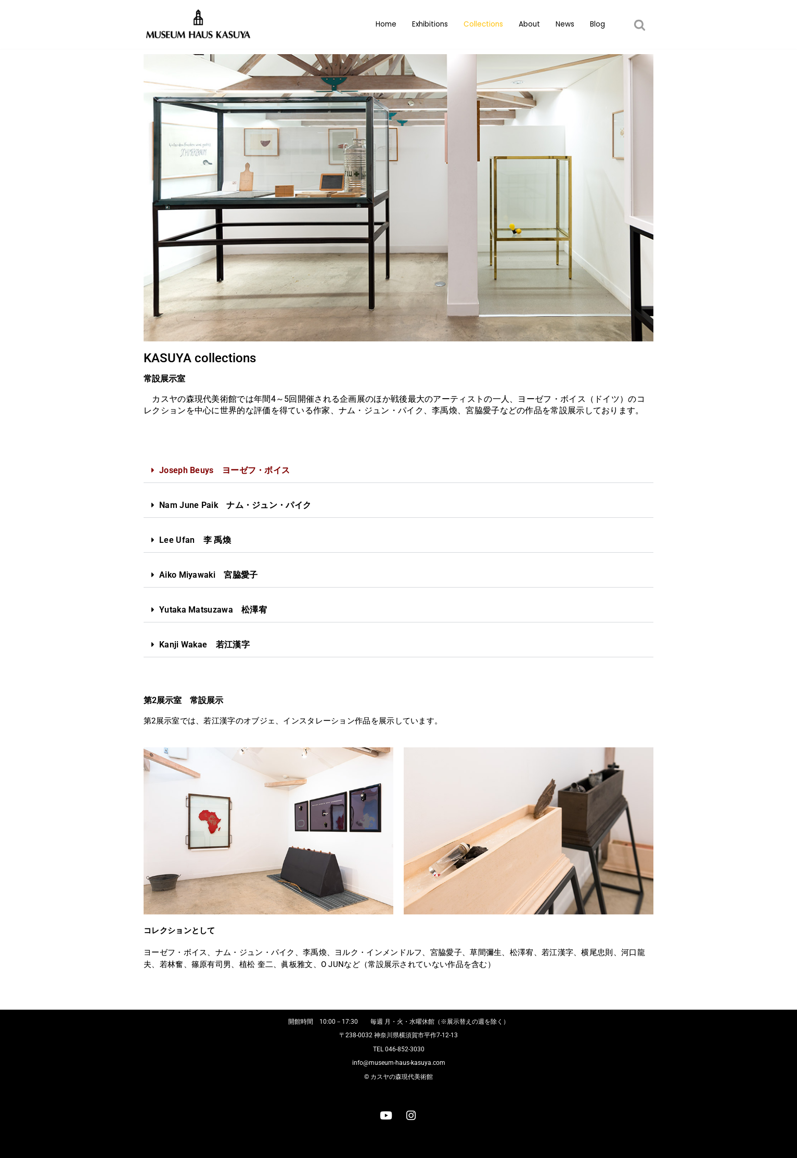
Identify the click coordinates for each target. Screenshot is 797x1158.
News (565, 24)
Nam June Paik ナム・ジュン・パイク (235, 505)
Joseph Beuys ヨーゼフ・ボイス (224, 470)
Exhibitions (430, 24)
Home (386, 24)
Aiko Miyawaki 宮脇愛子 (208, 575)
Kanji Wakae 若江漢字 (204, 645)
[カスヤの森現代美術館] (200, 24)
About (529, 24)
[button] (640, 25)
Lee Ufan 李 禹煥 (195, 540)
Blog (597, 24)
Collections (483, 24)
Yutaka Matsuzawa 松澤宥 (213, 610)
